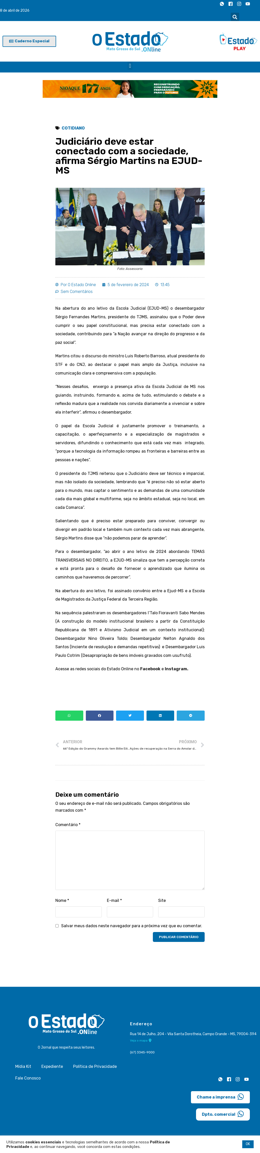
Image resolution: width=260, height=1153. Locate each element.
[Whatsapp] (222, 4)
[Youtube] (248, 4)
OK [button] (248, 1144)
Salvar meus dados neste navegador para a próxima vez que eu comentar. (131, 925)
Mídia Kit (23, 1066)
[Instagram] (239, 4)
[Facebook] (230, 4)
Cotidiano (73, 128)
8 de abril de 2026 (14, 10)
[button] (235, 17)
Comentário (67, 824)
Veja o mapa (141, 1040)
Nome (62, 900)
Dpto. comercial (223, 1114)
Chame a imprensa (220, 1096)
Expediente (52, 1066)
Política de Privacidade (95, 1066)
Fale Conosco (28, 1078)
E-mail (114, 900)
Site (162, 900)
